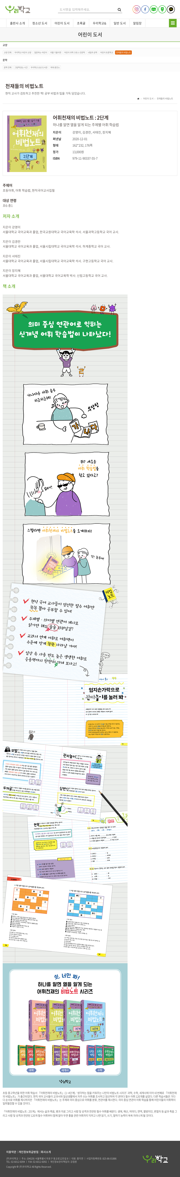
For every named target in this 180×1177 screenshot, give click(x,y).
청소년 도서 (39, 23)
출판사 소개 (17, 23)
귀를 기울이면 (55, 52)
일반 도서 (120, 23)
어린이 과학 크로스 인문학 (74, 52)
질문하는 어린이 (40, 52)
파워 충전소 (55, 67)
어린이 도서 (62, 23)
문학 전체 (7, 67)
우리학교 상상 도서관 (39, 67)
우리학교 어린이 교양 (22, 52)
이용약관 (11, 1152)
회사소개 (46, 1152)
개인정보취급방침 (29, 1152)
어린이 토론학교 (106, 52)
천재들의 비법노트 (123, 52)
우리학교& (99, 23)
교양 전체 (7, 52)
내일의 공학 (92, 52)
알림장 (137, 23)
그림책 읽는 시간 (21, 67)
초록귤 (81, 23)
